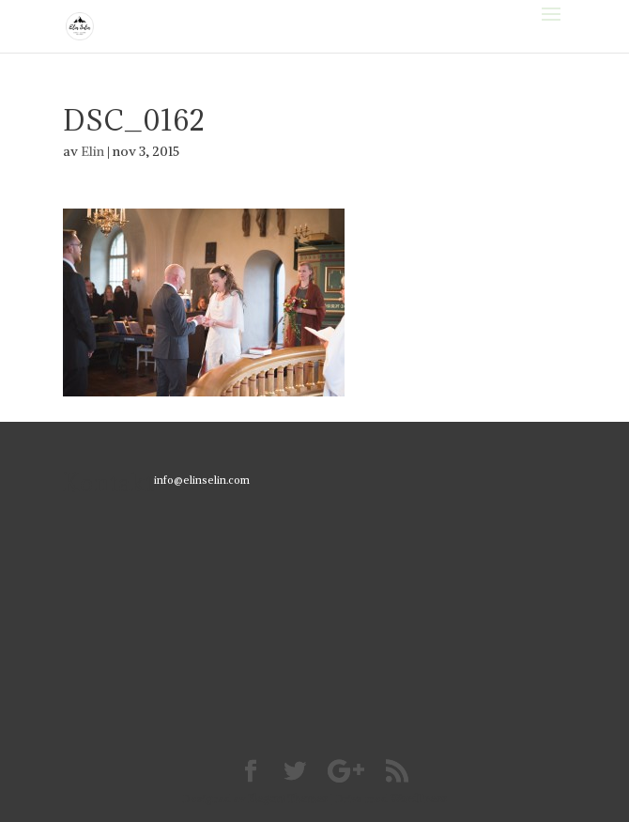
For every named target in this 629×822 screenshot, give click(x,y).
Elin (92, 151)
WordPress (419, 798)
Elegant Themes (288, 798)
